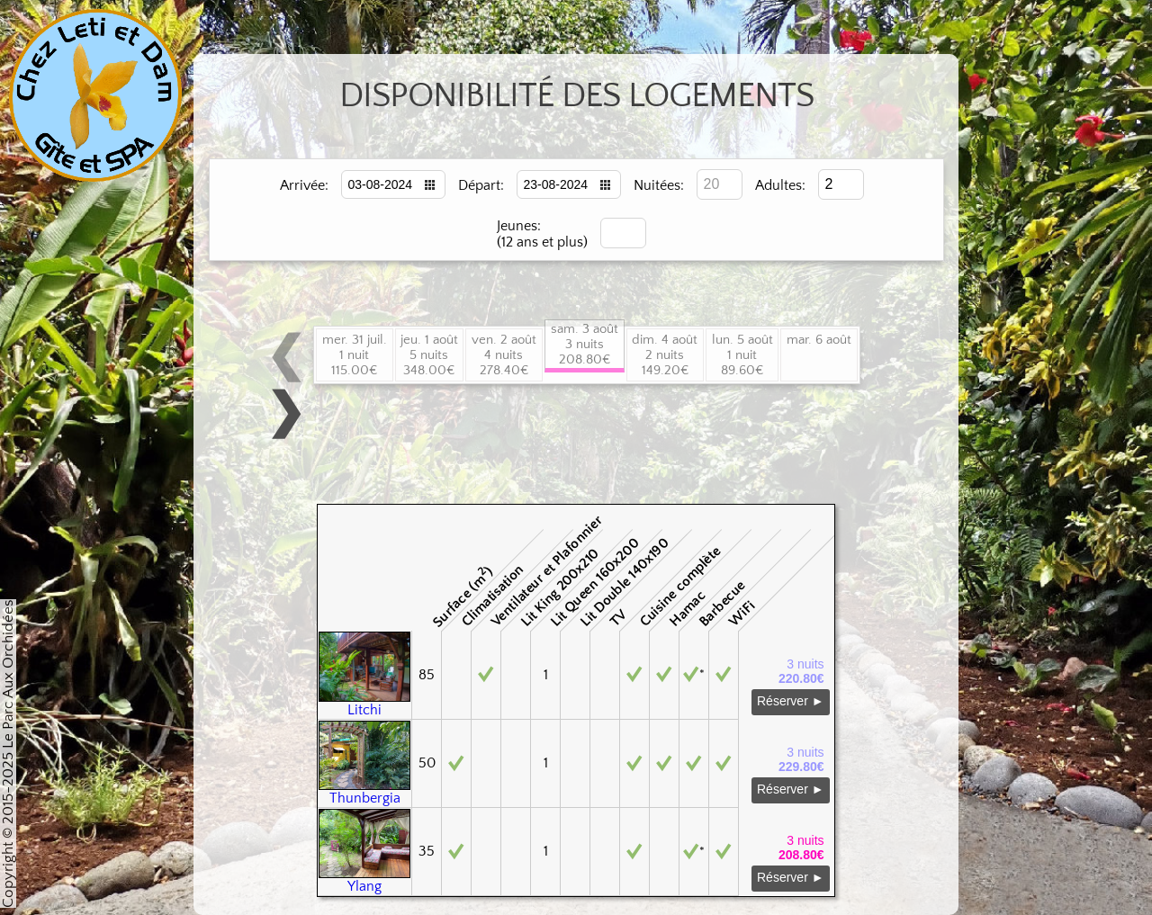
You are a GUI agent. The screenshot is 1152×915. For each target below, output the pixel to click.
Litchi (364, 703)
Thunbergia (364, 791)
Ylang (364, 880)
